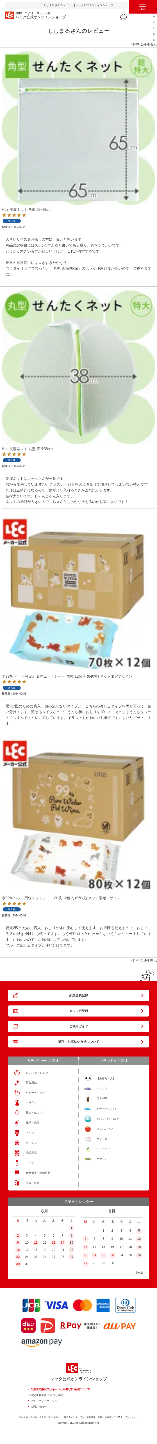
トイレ (30, 1132)
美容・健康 (32, 1182)
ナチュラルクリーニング (108, 1119)
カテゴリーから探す (43, 1061)
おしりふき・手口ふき (37, 1072)
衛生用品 (31, 1082)
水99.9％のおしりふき (107, 1109)
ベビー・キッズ (35, 1092)
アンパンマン (105, 1128)
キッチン (31, 1142)
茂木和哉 (102, 1098)
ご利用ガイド (78, 1026)
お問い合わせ (38, 1406)
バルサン (102, 1088)
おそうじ (31, 1102)
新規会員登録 (78, 995)
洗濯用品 (31, 1152)
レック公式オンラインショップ (78, 1379)
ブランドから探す (113, 1061)
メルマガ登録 (78, 1011)
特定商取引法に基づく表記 (46, 1395)
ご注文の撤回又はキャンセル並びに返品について (60, 1389)
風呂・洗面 (32, 1122)
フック (30, 1162)
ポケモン (102, 1158)
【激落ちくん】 (106, 1078)
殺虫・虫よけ (34, 1112)
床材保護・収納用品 (38, 1172)
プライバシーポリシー (43, 1400)
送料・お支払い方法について (78, 1041)
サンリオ (102, 1139)
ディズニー (103, 1149)
